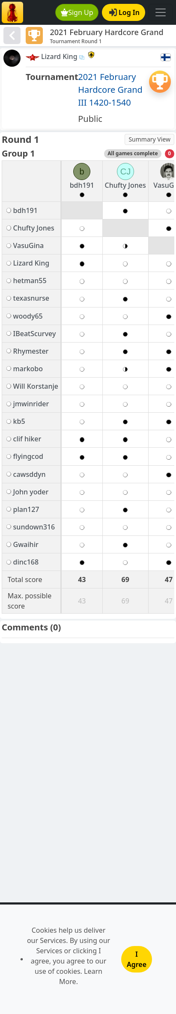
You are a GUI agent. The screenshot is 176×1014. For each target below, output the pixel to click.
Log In (124, 12)
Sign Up (77, 12)
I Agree (136, 959)
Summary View (149, 139)
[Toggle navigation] (161, 12)
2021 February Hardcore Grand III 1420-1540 (110, 89)
